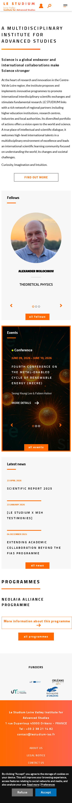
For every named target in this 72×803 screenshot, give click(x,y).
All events (36, 447)
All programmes (36, 636)
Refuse (22, 792)
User (41, 6)
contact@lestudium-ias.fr (36, 734)
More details (21, 403)
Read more (33, 784)
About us (36, 748)
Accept (46, 792)
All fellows (37, 316)
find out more (36, 177)
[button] (11, 308)
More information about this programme (37, 621)
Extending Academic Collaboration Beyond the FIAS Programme (34, 547)
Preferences (48, 784)
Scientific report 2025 (29, 488)
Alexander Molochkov (36, 271)
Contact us (36, 762)
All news (37, 565)
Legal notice (36, 755)
